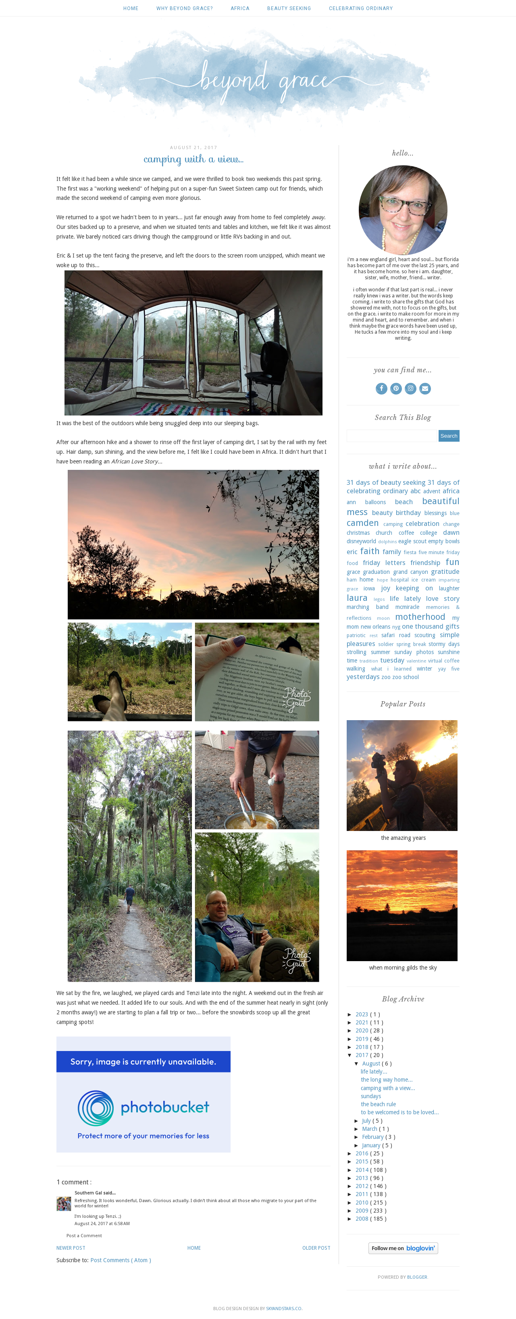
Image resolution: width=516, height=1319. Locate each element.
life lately (405, 598)
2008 (363, 1218)
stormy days (444, 644)
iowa (369, 588)
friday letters (384, 563)
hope (382, 580)
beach (404, 502)
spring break (411, 644)
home (366, 579)
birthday (408, 513)
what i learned (391, 669)
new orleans (376, 626)
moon (383, 618)
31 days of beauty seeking (386, 482)
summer (380, 652)
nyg (396, 627)
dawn (451, 532)
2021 (363, 1022)
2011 (363, 1194)
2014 (363, 1170)
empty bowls (444, 541)
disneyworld (361, 541)
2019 (363, 1039)
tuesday (392, 660)
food (352, 563)
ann (351, 502)
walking (356, 668)
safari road (395, 635)
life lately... (374, 1071)
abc (415, 491)
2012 (363, 1186)
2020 (363, 1030)
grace (353, 572)
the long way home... (387, 1079)
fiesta (410, 552)
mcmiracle (407, 607)
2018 (363, 1047)
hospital (400, 580)
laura (357, 597)
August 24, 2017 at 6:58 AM (102, 1223)
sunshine (449, 652)
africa (240, 8)
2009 (363, 1210)
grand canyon (410, 572)
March (370, 1129)
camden (363, 522)
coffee (406, 533)
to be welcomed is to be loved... (400, 1112)
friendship (425, 563)
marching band (368, 607)
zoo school (405, 677)
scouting (424, 635)
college (428, 533)
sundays (371, 1096)
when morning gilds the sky (403, 967)
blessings (435, 513)
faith (370, 551)
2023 (363, 1014)
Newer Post (70, 1248)
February (373, 1137)
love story (443, 598)
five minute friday (439, 552)
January (372, 1145)
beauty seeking (289, 8)
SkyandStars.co (284, 1308)
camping (393, 524)
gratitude (445, 571)
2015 (363, 1161)
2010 (363, 1202)
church (384, 533)
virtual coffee (444, 661)
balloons (375, 502)
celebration (422, 523)
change (451, 524)
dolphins (387, 541)
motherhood (420, 616)
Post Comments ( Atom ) (120, 1260)
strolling (356, 652)
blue (455, 513)
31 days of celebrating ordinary (403, 486)
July (367, 1121)
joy (385, 588)
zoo (386, 677)
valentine (416, 661)
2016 (363, 1153)
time (352, 660)
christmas (358, 533)
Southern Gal (89, 1193)
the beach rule (378, 1104)
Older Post (316, 1248)
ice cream (423, 580)
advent (431, 491)
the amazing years (403, 838)
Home (131, 8)
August (372, 1063)
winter (424, 668)
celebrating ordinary (361, 8)
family (392, 552)
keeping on (414, 588)
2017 (363, 1055)
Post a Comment (84, 1235)
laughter (449, 588)
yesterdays (363, 677)
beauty (382, 513)
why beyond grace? (184, 8)
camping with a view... (388, 1088)
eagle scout (412, 541)
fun (452, 562)
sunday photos (414, 652)
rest (374, 635)
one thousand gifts (431, 626)
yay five (449, 669)
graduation (376, 572)
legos (379, 599)
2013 (363, 1178)
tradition (369, 661)
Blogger (417, 1277)
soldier (386, 644)
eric (352, 552)
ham (352, 580)
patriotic (356, 635)
